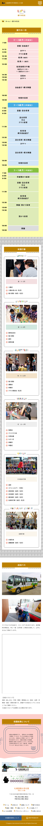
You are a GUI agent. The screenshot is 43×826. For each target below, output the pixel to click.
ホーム (8, 21)
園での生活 (36, 805)
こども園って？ (33, 808)
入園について (21, 808)
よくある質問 (8, 811)
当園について (25, 805)
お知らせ (15, 805)
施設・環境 (9, 808)
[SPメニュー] (40, 3)
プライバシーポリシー (22, 811)
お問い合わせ (36, 811)
